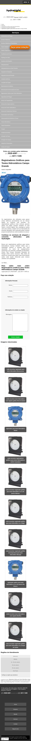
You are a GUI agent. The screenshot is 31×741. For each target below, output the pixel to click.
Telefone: (17, 297)
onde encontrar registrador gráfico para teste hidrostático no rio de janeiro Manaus (15, 491)
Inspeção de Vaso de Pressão (8, 75)
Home (15, 704)
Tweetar (4, 172)
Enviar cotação (15, 337)
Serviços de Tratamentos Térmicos (9, 111)
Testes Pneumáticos (5, 125)
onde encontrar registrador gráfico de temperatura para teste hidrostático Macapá (15, 552)
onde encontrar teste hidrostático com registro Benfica (15, 615)
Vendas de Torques (5, 147)
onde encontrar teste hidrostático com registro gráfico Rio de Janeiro (15, 399)
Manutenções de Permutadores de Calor (10, 89)
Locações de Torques (6, 82)
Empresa (15, 709)
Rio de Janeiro (15, 665)
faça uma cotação (20, 47)
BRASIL (15, 659)
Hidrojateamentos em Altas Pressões (9, 68)
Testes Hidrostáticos (6, 122)
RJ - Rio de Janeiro (15, 662)
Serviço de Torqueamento (7, 100)
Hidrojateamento (5, 64)
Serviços (15, 33)
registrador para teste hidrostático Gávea (15, 429)
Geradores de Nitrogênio (6, 61)
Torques (3, 129)
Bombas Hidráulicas (5, 39)
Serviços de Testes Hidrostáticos (8, 107)
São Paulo (15, 671)
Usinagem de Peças (5, 136)
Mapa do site (15, 729)
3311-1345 (17, 19)
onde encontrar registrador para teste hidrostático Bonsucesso (15, 370)
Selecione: (15, 656)
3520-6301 (10, 17)
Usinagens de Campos (6, 139)
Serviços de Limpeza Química (7, 104)
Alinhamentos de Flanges (7, 36)
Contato (15, 724)
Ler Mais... (5, 263)
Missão (15, 714)
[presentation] (13, 304)
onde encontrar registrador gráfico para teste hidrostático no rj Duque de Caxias (15, 645)
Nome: (18, 285)
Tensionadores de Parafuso (7, 114)
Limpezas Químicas (5, 79)
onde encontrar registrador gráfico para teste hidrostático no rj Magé (15, 522)
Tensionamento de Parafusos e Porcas (10, 118)
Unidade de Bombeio (6, 132)
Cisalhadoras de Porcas (6, 54)
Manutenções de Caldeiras (7, 86)
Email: (18, 291)
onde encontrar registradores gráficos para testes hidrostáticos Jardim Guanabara (15, 460)
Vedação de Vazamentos (6, 143)
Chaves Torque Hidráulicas (7, 50)
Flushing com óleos (5, 57)
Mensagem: (17, 322)
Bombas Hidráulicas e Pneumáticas (9, 43)
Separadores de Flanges (6, 96)
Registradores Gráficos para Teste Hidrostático (11, 93)
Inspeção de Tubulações (6, 71)
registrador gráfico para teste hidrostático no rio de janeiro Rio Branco (15, 584)
